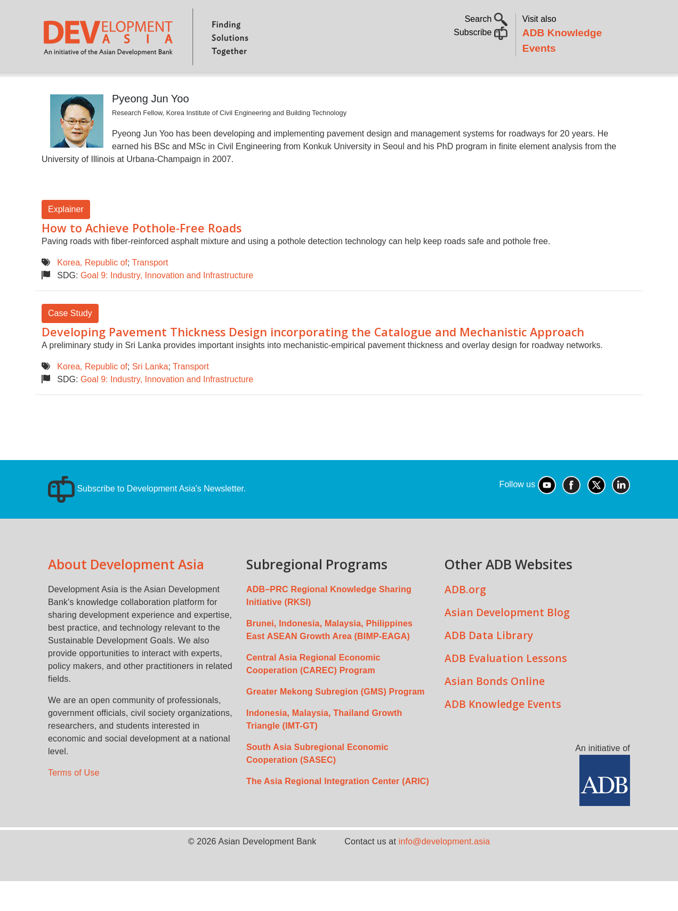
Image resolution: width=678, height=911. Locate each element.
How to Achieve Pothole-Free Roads (141, 257)
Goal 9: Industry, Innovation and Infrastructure (166, 305)
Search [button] (486, 18)
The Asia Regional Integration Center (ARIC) (337, 811)
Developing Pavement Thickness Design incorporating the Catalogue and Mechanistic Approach (313, 361)
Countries (210, 88)
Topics (144, 88)
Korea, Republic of (92, 292)
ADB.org (465, 619)
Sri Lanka (150, 396)
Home (57, 89)
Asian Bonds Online (495, 711)
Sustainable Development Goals (327, 88)
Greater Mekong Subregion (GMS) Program (335, 721)
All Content (446, 88)
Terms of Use (74, 802)
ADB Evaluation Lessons (506, 688)
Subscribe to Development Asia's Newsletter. (147, 518)
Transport (150, 292)
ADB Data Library (489, 665)
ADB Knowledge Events (503, 734)
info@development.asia (444, 871)
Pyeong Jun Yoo (150, 128)
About (97, 88)
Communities (517, 88)
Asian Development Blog (507, 642)
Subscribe (480, 32)
